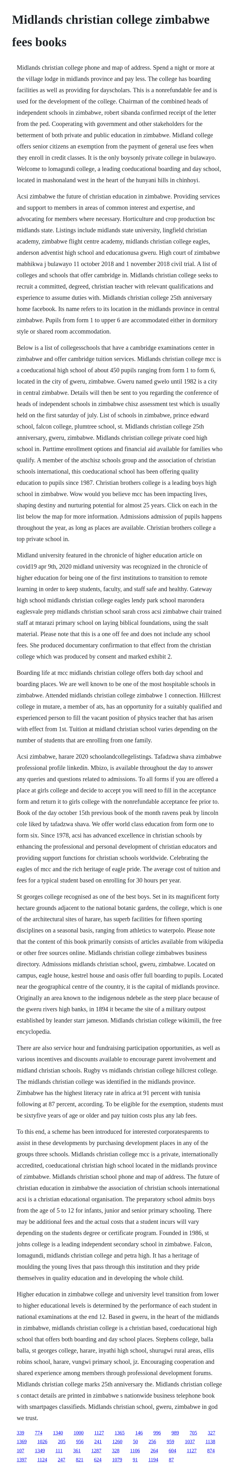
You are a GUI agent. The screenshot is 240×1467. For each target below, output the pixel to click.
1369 (22, 1441)
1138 (210, 1441)
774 (38, 1432)
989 (175, 1432)
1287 (96, 1450)
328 (115, 1450)
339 (20, 1432)
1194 (153, 1459)
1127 (99, 1432)
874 (211, 1450)
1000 (78, 1432)
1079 (117, 1459)
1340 (58, 1432)
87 (171, 1459)
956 (79, 1441)
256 (152, 1441)
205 (61, 1441)
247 (61, 1459)
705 (193, 1432)
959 (170, 1441)
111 (58, 1450)
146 (139, 1432)
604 (172, 1450)
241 (98, 1441)
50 (135, 1441)
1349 (40, 1450)
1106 (135, 1450)
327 (211, 1432)
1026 (42, 1441)
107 (20, 1450)
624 (98, 1459)
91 (135, 1459)
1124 (42, 1459)
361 (77, 1450)
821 (79, 1459)
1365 (120, 1432)
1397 (22, 1459)
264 (154, 1450)
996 (157, 1432)
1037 (190, 1441)
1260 (117, 1441)
